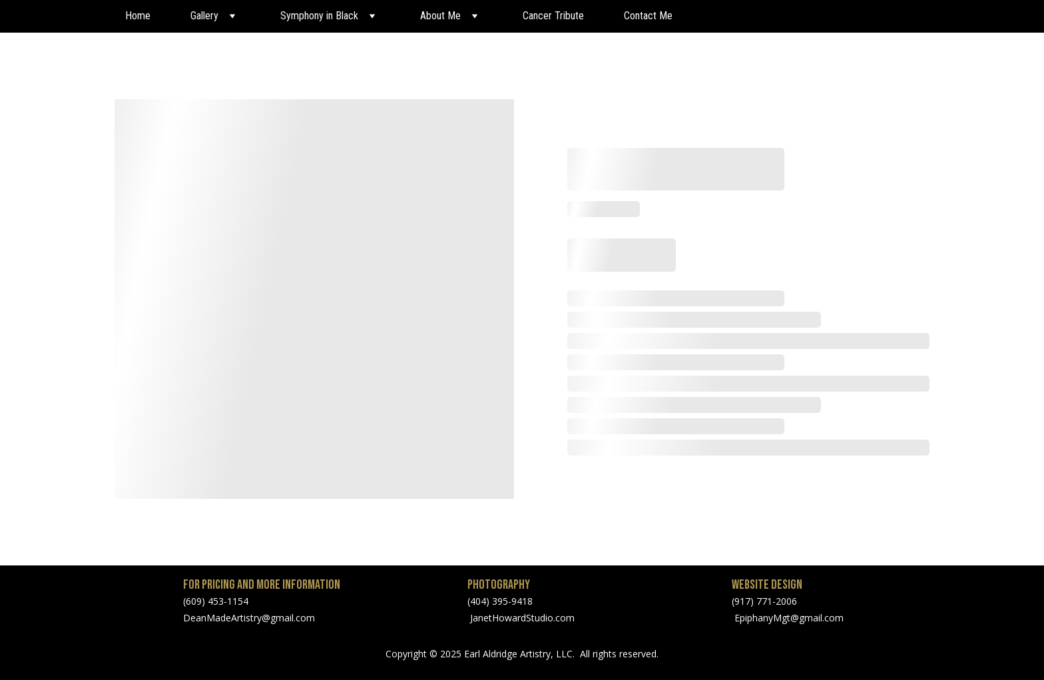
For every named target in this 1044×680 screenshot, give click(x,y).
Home (137, 15)
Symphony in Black (319, 15)
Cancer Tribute (553, 15)
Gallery (204, 15)
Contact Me (648, 15)
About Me (440, 15)
